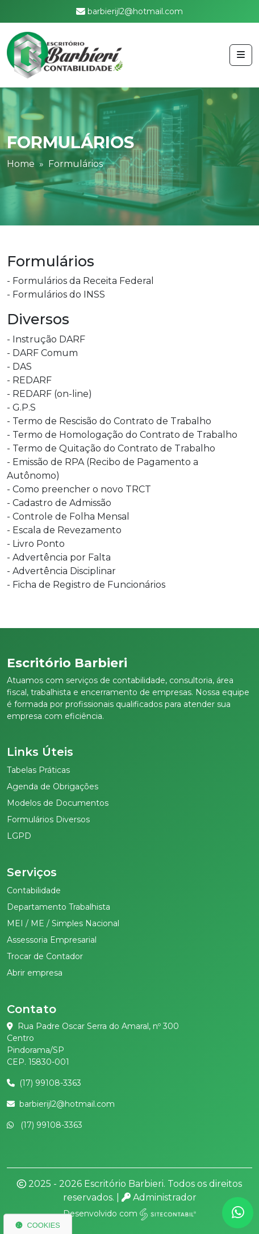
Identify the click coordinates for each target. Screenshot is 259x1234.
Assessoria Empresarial (52, 940)
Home (21, 163)
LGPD (19, 836)
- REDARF (29, 380)
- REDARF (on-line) (49, 393)
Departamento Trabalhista (58, 907)
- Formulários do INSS (56, 294)
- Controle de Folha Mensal (68, 516)
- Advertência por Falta (59, 557)
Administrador (159, 1197)
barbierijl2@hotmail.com (67, 1104)
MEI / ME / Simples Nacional (63, 923)
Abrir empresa (34, 973)
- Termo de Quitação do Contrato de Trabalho (111, 448)
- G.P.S (21, 407)
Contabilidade (34, 890)
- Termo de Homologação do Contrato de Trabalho (122, 434)
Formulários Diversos (48, 819)
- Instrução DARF (46, 339)
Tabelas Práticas (38, 770)
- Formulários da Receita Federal (80, 280)
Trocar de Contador (45, 956)
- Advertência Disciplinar (61, 571)
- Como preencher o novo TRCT (79, 489)
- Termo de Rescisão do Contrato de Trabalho (109, 421)
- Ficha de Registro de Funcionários (86, 584)
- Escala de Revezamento (64, 530)
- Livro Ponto (36, 543)
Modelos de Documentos (57, 803)
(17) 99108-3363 (50, 1083)
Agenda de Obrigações (52, 786)
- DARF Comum (42, 353)
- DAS (19, 366)
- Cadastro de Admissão (59, 502)
